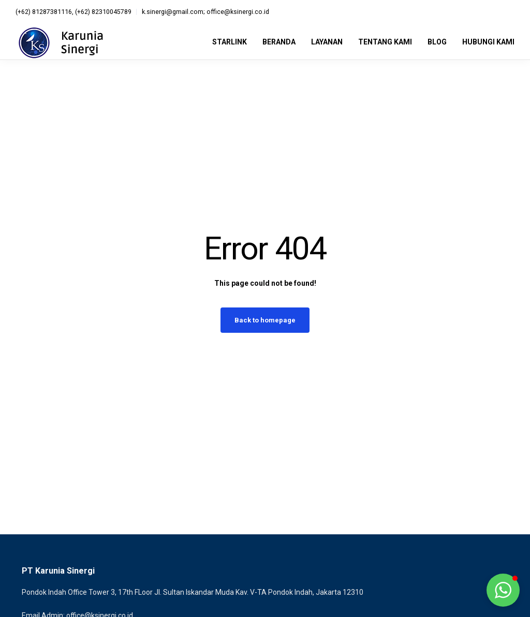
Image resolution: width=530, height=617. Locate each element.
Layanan (327, 42)
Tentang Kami (385, 42)
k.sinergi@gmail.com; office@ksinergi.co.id (205, 12)
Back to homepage (265, 320)
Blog (437, 42)
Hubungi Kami (488, 42)
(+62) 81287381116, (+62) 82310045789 (73, 12)
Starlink (229, 42)
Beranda (279, 42)
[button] (503, 590)
